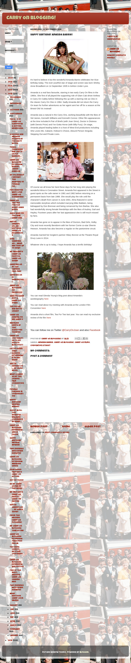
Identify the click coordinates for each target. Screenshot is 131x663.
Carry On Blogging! (31, 18)
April (13, 621)
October (15, 110)
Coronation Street (40, 346)
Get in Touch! (17, 480)
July (12, 609)
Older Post (93, 427)
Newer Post (38, 427)
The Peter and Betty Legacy (16, 309)
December (15, 97)
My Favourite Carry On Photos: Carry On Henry (16, 256)
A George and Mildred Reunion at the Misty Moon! (16, 139)
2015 (10, 641)
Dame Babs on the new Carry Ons (17, 216)
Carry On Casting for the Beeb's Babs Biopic (17, 205)
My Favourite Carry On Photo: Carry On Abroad (16, 496)
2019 (10, 82)
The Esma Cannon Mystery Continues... (17, 551)
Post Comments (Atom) (57, 433)
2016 (10, 94)
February (15, 629)
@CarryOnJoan (70, 330)
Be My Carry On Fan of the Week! (16, 486)
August (14, 605)
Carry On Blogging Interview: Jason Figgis (16, 430)
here (46, 299)
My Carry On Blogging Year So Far (17, 528)
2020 (10, 78)
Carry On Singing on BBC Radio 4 (16, 317)
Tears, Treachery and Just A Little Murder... (16, 151)
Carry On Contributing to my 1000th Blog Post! (16, 340)
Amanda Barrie (45, 343)
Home (66, 427)
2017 (10, 90)
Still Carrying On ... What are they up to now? (17, 243)
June (12, 613)
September (16, 114)
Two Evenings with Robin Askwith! (17, 451)
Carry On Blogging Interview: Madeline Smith (16, 461)
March (13, 625)
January (14, 636)
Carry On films (82, 343)
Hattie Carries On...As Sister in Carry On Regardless (16, 228)
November (15, 104)
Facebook (95, 330)
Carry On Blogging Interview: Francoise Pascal (16, 539)
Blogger (84, 652)
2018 (10, 86)
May (12, 617)
